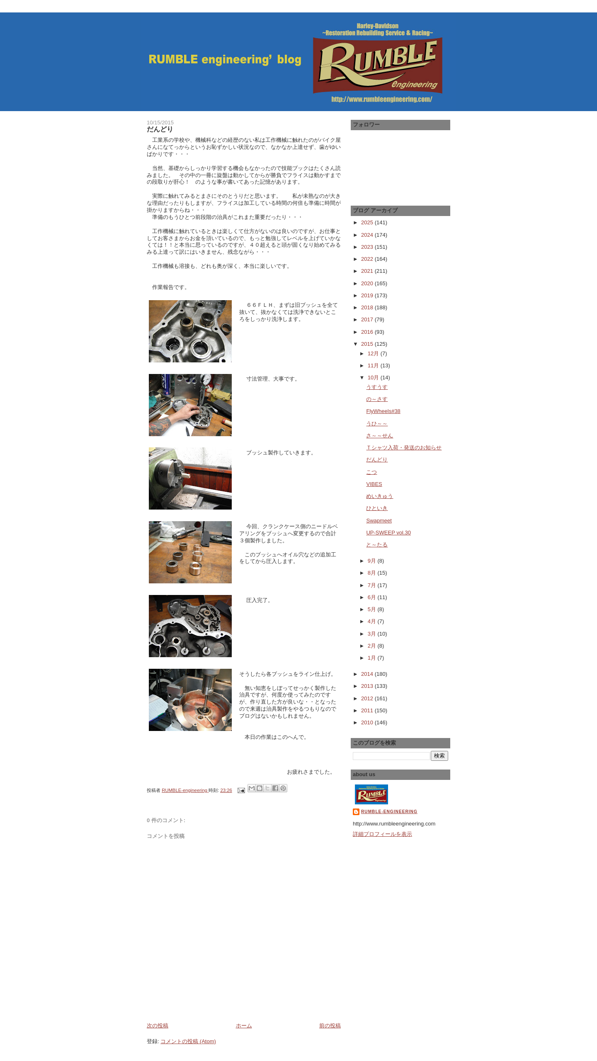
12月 (374, 353)
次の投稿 (157, 1025)
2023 (368, 247)
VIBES (374, 484)
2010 (368, 722)
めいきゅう (379, 496)
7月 (373, 585)
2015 (368, 344)
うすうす (377, 387)
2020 (368, 283)
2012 (368, 698)
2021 (368, 271)
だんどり (377, 459)
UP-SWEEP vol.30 (388, 532)
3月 (373, 634)
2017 (368, 319)
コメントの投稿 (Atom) (188, 1041)
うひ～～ (377, 423)
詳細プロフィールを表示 (382, 834)
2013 (368, 686)
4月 (373, 621)
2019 (368, 295)
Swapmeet (378, 520)
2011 (368, 710)
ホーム (244, 1025)
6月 (373, 597)
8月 (373, 573)
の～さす (377, 399)
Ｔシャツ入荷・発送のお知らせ (404, 447)
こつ (371, 472)
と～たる (377, 544)
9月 (373, 561)
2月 (373, 646)
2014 (368, 674)
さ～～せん (379, 435)
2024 (368, 235)
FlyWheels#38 (383, 411)
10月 (374, 377)
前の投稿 (330, 1025)
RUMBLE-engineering (389, 811)
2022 (368, 259)
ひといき (377, 508)
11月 (374, 365)
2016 (368, 332)
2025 (368, 222)
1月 (373, 658)
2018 (368, 307)
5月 (373, 609)
